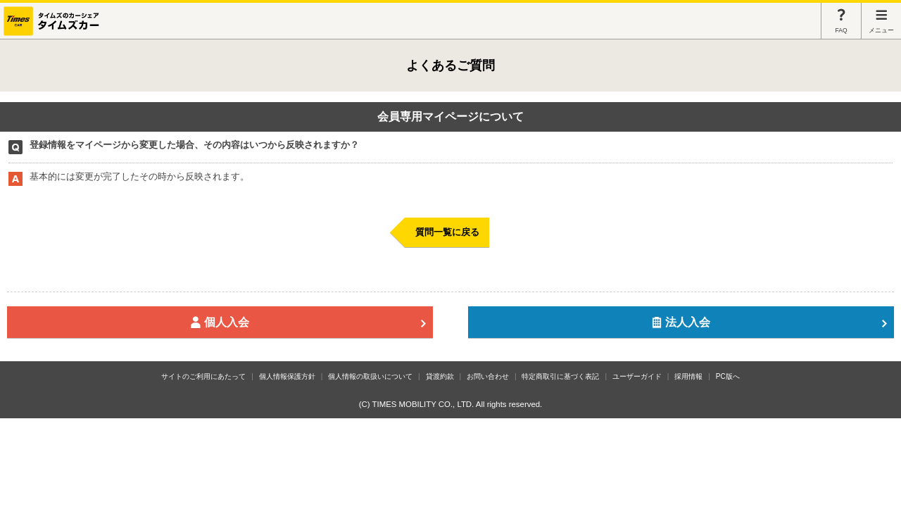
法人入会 (769, 322)
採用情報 (688, 376)
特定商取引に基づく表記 (560, 376)
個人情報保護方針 (287, 376)
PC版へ (728, 376)
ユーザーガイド (637, 376)
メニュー (881, 21)
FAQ (841, 21)
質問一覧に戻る (447, 232)
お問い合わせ (488, 376)
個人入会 (308, 322)
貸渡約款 (440, 376)
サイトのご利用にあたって (203, 376)
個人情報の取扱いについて (370, 376)
